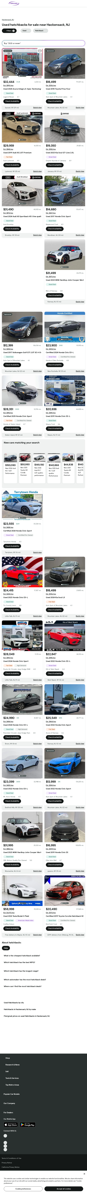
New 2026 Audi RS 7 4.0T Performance (10, 476)
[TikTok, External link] (5, 1136)
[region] (43, 1183)
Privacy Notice (7, 1163)
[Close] (84, 1173)
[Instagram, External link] (5, 1146)
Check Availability (12, 101)
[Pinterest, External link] (5, 1149)
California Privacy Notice (10, 1167)
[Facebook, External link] (5, 1139)
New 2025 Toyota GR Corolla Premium (23, 477)
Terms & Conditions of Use (11, 1158)
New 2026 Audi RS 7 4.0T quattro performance (39, 477)
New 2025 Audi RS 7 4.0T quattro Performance (54, 478)
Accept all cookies (64, 1189)
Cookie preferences (23, 1189)
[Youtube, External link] (5, 1142)
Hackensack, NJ (8, 20)
